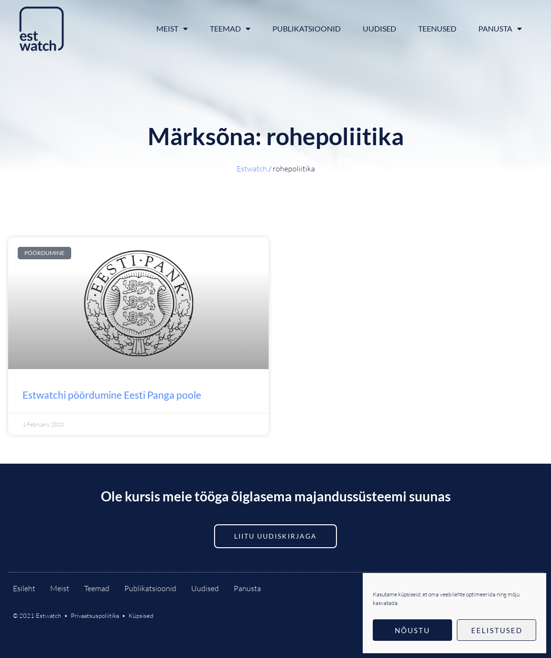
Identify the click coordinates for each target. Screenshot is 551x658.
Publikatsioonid (306, 28)
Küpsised (141, 615)
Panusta (500, 28)
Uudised (379, 28)
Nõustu (412, 630)
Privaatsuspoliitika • (100, 615)
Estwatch (252, 168)
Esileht (24, 588)
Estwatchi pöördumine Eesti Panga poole (111, 395)
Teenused (437, 28)
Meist (172, 28)
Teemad (230, 28)
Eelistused (496, 630)
